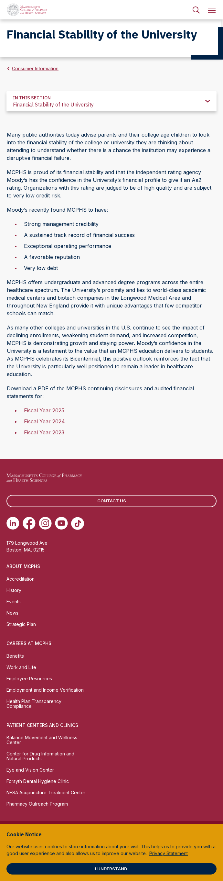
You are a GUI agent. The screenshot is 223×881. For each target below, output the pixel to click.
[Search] (196, 9)
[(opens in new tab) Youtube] (61, 523)
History (13, 590)
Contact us (111, 500)
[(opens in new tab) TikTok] (77, 523)
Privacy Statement (168, 853)
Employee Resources (29, 678)
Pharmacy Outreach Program (37, 804)
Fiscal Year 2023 (44, 432)
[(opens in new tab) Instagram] (45, 523)
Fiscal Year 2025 (44, 410)
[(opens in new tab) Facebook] (29, 523)
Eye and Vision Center (30, 770)
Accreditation (20, 579)
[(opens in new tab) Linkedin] (12, 523)
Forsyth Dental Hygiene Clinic (37, 781)
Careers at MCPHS (28, 643)
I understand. (111, 868)
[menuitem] (196, 9)
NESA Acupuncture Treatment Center (45, 792)
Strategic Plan (21, 624)
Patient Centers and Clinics (42, 725)
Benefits (15, 656)
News (12, 613)
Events (13, 601)
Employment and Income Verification (45, 690)
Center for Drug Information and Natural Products (40, 756)
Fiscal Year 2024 (44, 421)
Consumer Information (35, 68)
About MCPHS (23, 566)
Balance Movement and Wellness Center (41, 740)
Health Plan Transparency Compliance (33, 703)
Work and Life (21, 667)
